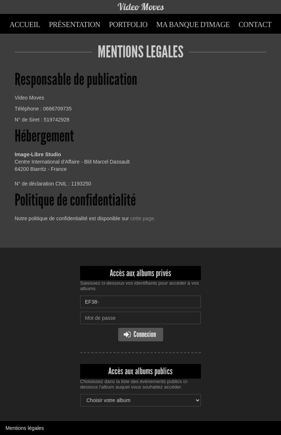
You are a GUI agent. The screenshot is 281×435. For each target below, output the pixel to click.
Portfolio (128, 24)
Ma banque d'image (193, 24)
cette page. (143, 218)
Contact (255, 24)
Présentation (74, 24)
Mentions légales (24, 428)
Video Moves (140, 7)
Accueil (25, 24)
